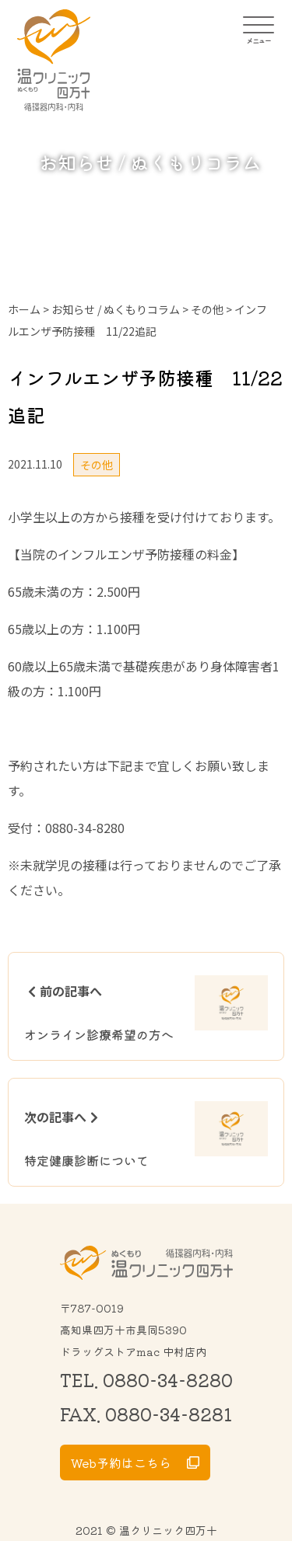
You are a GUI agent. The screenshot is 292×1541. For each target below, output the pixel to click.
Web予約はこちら (121, 1462)
